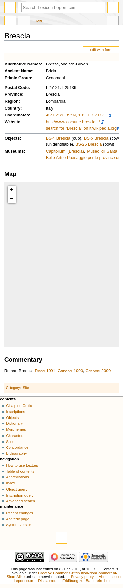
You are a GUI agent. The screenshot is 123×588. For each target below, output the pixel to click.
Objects (12, 138)
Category (13, 388)
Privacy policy (82, 577)
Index (10, 483)
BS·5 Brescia (96, 138)
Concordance (17, 447)
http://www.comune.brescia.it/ (73, 122)
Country (13, 108)
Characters (15, 436)
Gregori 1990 (70, 371)
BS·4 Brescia (58, 138)
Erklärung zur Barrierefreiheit (86, 581)
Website (12, 122)
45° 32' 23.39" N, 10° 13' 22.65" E (77, 115)
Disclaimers (47, 581)
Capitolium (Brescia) (65, 151)
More (38, 20)
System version (18, 525)
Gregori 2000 (98, 371)
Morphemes (16, 429)
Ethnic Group (18, 78)
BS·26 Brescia (88, 144)
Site (26, 388)
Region (12, 101)
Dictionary (14, 423)
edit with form (101, 50)
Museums (14, 151)
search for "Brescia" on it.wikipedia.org (81, 128)
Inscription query (19, 495)
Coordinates (17, 115)
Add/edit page (17, 519)
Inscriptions (15, 412)
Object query (16, 489)
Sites (10, 442)
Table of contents (20, 471)
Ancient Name (18, 71)
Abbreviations (17, 477)
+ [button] (12, 190)
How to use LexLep (22, 465)
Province (13, 94)
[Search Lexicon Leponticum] (56, 7)
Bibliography (16, 453)
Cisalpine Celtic (19, 406)
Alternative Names (23, 64)
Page (10, 21)
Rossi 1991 (45, 371)
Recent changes (19, 513)
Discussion (24, 21)
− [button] (12, 199)
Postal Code (17, 87)
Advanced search (20, 501)
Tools (112, 21)
